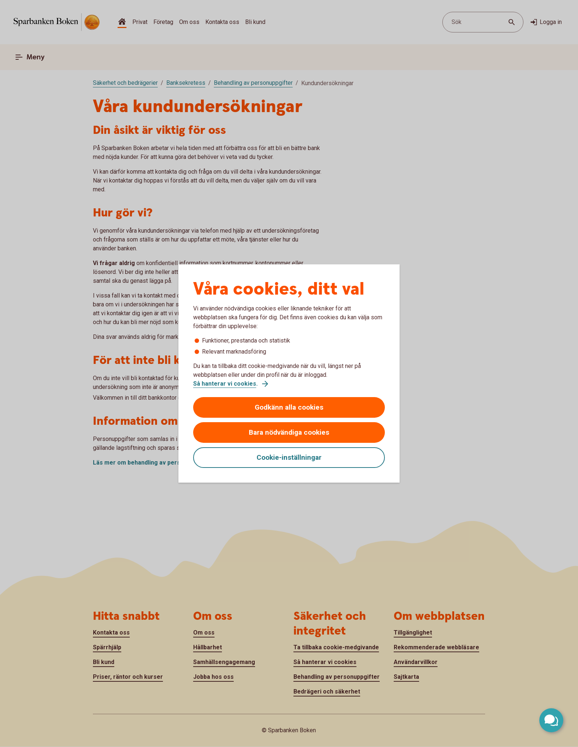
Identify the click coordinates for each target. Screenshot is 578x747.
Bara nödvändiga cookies (289, 432)
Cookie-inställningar (289, 457)
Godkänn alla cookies (289, 407)
